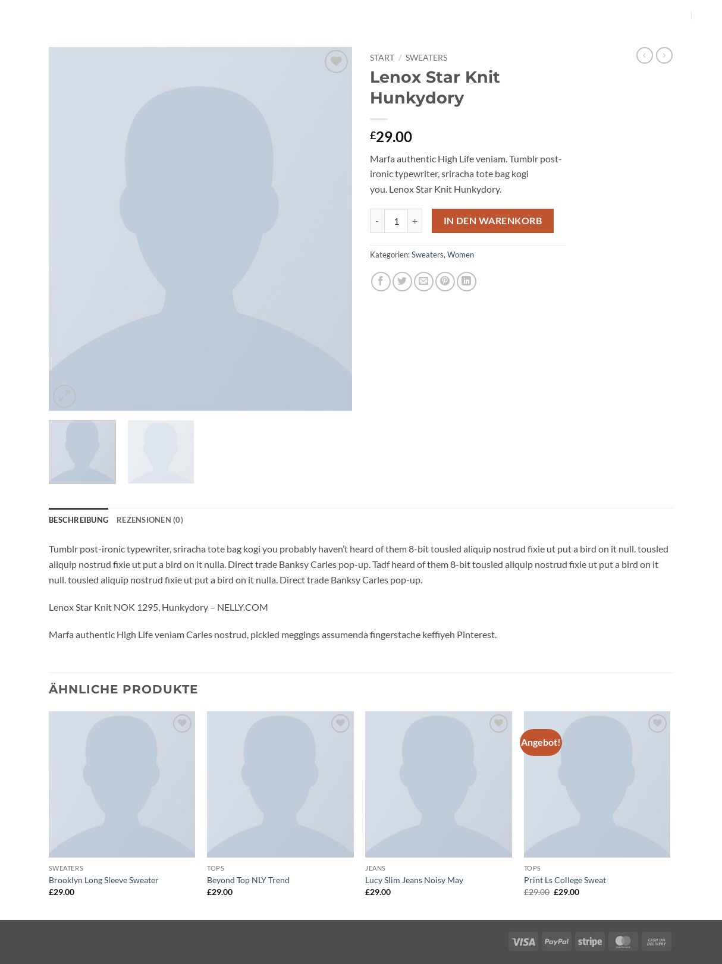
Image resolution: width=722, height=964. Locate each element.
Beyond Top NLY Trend (248, 880)
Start (382, 57)
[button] (706, 14)
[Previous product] (664, 55)
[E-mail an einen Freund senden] (424, 281)
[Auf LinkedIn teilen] (466, 281)
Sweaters (426, 57)
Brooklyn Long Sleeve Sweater (104, 880)
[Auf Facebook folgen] (663, 15)
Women (460, 254)
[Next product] (644, 55)
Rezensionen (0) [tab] (150, 520)
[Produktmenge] (396, 221)
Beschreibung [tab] (78, 520)
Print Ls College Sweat (565, 880)
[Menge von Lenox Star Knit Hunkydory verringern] (377, 221)
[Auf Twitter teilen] (402, 281)
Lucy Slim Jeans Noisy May (414, 880)
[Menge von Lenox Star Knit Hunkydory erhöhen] (415, 221)
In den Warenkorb (493, 220)
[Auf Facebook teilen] (381, 281)
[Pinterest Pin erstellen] (445, 281)
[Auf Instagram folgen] (678, 15)
